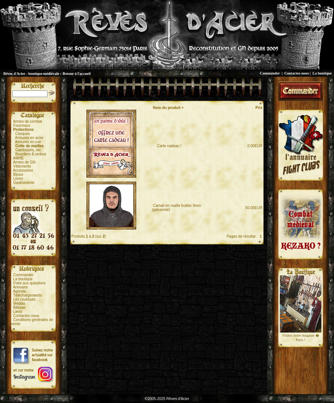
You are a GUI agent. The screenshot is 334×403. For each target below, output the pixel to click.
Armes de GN (24, 162)
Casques (22, 134)
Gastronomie (24, 183)
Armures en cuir (28, 142)
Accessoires (23, 170)
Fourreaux (21, 125)
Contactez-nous (296, 73)
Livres (18, 178)
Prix (258, 108)
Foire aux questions (29, 283)
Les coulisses (24, 299)
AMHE (18, 158)
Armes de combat (27, 121)
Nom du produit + (168, 108)
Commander (270, 73)
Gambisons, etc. (28, 150)
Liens (17, 312)
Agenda (19, 291)
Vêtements (22, 166)
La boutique (322, 73)
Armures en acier (29, 138)
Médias (19, 303)
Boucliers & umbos (30, 154)
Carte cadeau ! (167, 146)
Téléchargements (27, 295)
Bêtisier (19, 307)
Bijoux (18, 174)
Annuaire (20, 287)
